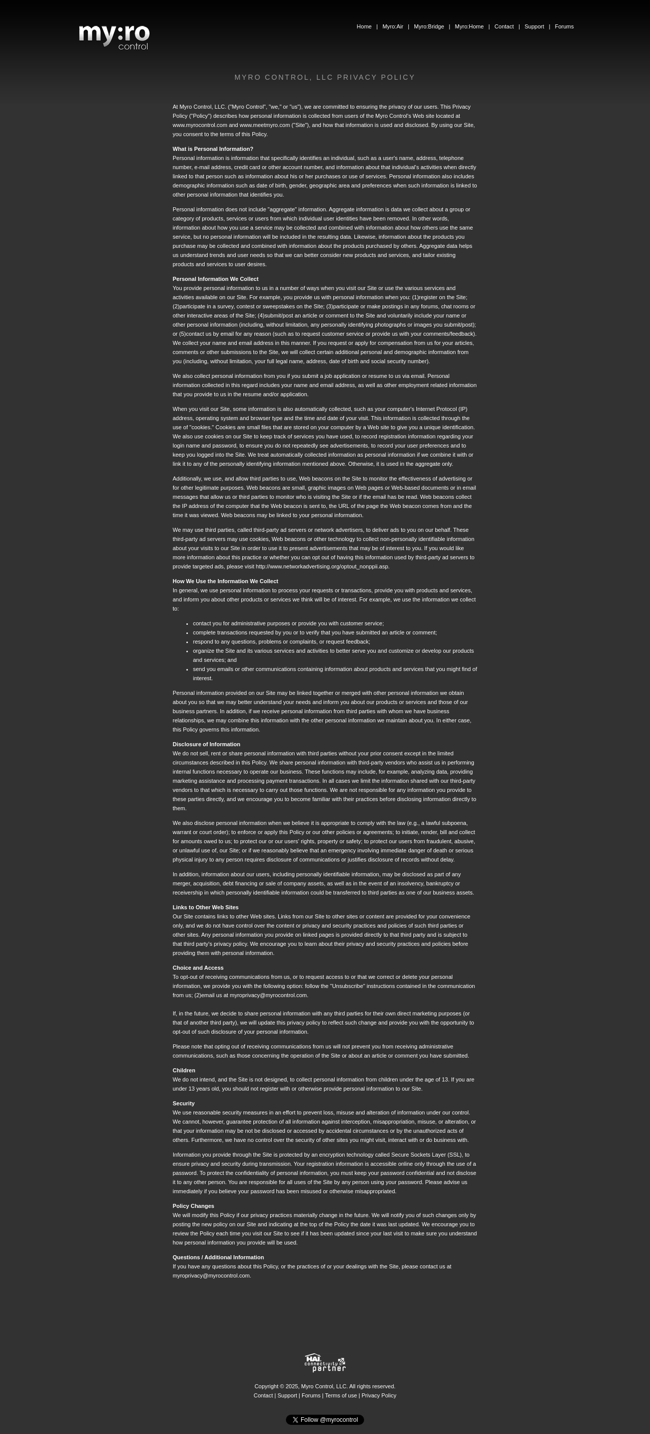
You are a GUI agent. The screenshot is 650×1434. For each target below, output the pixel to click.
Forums (564, 26)
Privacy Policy (379, 1395)
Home (364, 26)
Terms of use (341, 1395)
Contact (504, 26)
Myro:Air (392, 26)
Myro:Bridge (429, 26)
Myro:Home (469, 26)
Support (534, 26)
